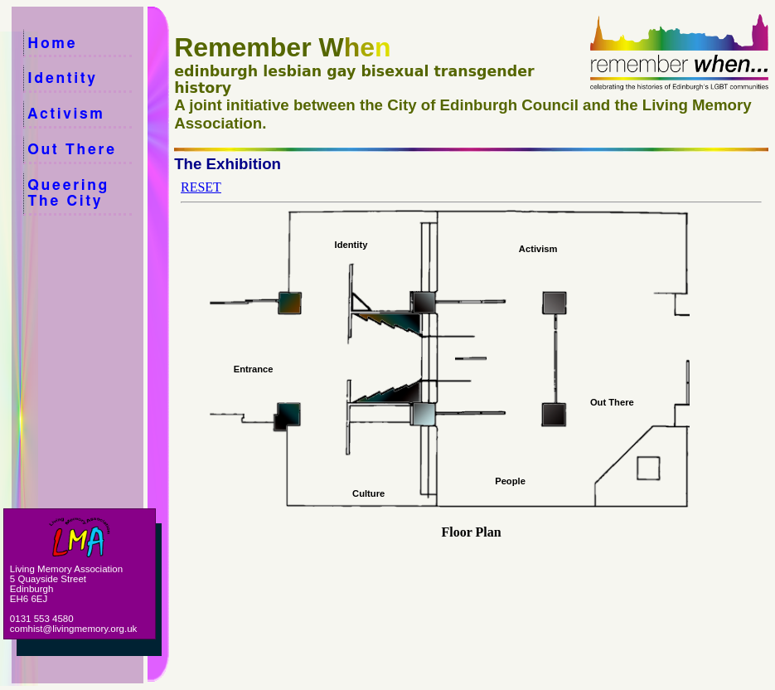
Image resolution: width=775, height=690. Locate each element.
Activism (84, 114)
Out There (84, 150)
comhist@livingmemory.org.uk (74, 629)
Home (86, 43)
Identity (84, 78)
